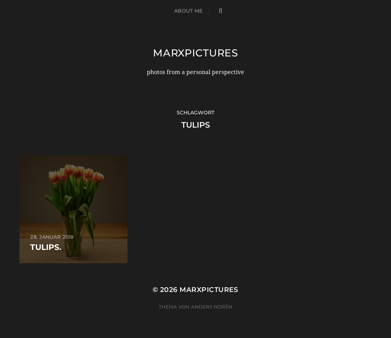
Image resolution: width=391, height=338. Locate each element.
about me (188, 11)
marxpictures (195, 53)
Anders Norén (211, 307)
